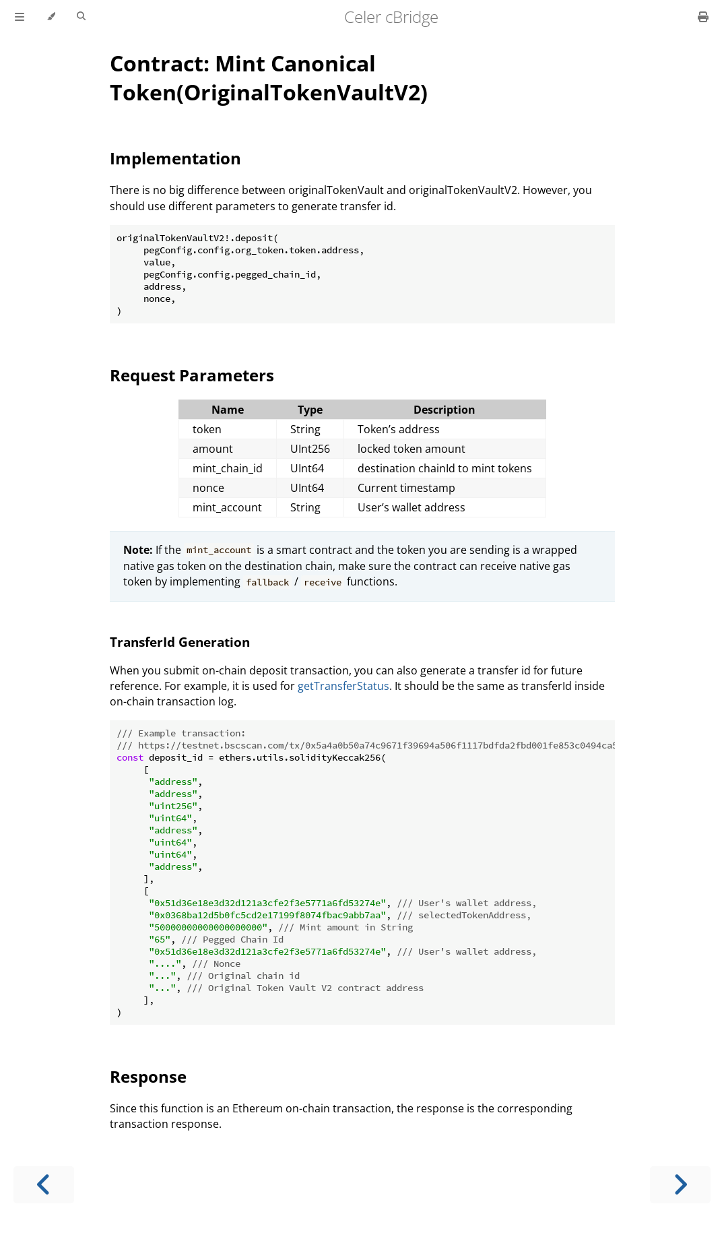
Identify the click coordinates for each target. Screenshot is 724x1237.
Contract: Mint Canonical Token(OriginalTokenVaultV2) (269, 77)
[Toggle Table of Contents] (19, 17)
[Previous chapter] (43, 1184)
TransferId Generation (180, 641)
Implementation (175, 158)
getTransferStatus (343, 685)
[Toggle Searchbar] (81, 17)
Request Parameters (192, 375)
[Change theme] (51, 17)
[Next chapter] (680, 1184)
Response (148, 1076)
